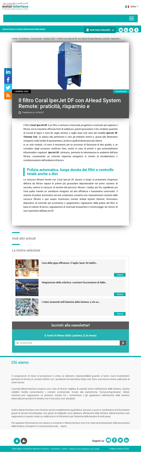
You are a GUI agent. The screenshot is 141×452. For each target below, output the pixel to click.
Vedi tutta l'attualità (100, 30)
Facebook (136, 30)
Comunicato (36, 39)
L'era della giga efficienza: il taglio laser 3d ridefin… (69, 263)
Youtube (121, 30)
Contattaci (55, 449)
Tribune (119, 275)
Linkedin (126, 30)
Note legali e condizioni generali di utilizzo (30, 449)
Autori (64, 449)
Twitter (131, 30)
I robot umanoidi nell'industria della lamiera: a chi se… (71, 302)
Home (14, 39)
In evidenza (24, 39)
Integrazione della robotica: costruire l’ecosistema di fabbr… (74, 282)
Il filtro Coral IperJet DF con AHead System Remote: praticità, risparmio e (88, 39)
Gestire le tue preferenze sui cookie (84, 449)
